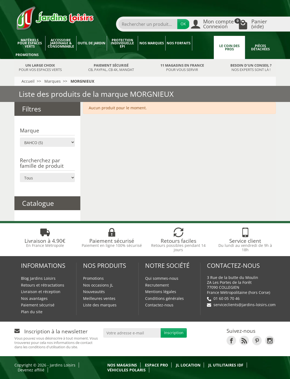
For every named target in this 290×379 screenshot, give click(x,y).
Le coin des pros (229, 47)
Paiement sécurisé (37, 304)
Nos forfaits (179, 43)
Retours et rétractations (42, 285)
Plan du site (31, 311)
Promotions (27, 55)
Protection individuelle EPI (122, 43)
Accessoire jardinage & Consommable (61, 43)
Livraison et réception (40, 291)
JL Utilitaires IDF (225, 365)
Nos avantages (34, 298)
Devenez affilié (31, 369)
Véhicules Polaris (126, 369)
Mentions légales (160, 291)
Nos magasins (122, 365)
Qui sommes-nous (161, 278)
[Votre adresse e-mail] (132, 332)
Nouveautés (94, 291)
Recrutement (157, 285)
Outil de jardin (91, 43)
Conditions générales (164, 298)
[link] (231, 340)
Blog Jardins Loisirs (38, 278)
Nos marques (151, 43)
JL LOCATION (188, 365)
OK (183, 23)
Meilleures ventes (99, 298)
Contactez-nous (159, 304)
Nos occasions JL (98, 285)
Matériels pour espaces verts (29, 43)
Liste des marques (100, 304)
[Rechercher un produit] (147, 24)
